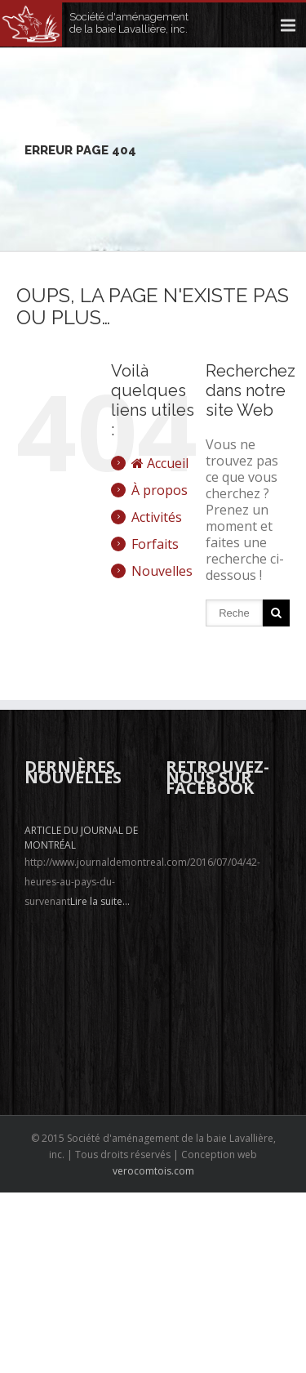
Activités (156, 517)
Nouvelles (162, 571)
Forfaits (155, 544)
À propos (159, 490)
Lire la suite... (100, 901)
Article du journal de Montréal (81, 837)
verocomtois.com (153, 1171)
